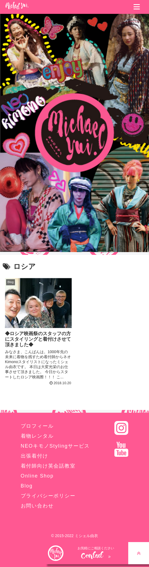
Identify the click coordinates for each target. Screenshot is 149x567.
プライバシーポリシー (48, 496)
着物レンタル (37, 436)
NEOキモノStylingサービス (55, 446)
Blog (27, 486)
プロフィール (37, 426)
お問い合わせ (37, 506)
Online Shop (37, 476)
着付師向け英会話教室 (48, 466)
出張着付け (34, 456)
